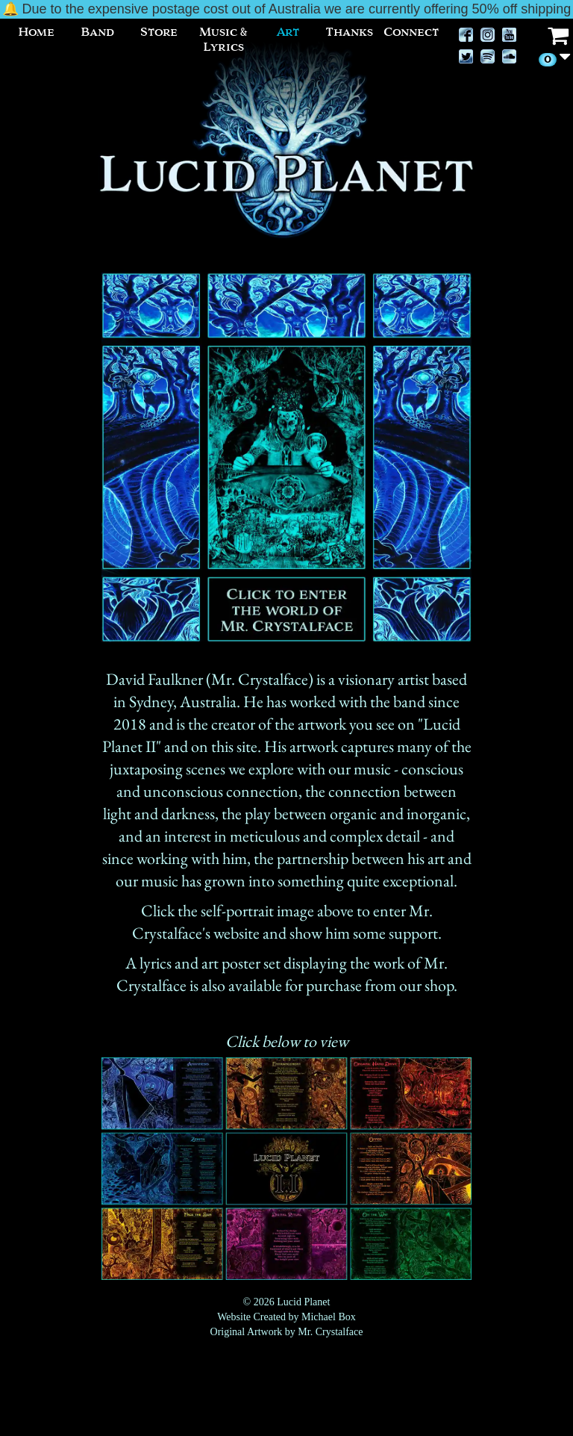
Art (287, 32)
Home (36, 32)
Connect (411, 32)
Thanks (349, 32)
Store (159, 32)
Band (97, 32)
